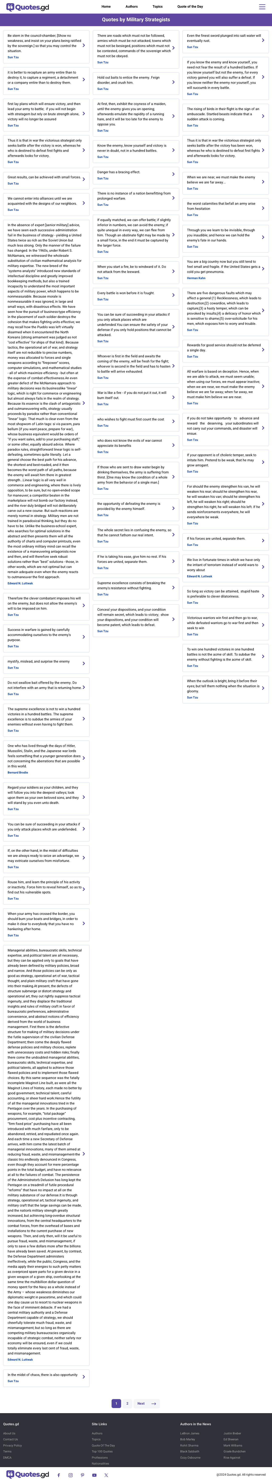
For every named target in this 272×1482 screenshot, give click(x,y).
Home (106, 6)
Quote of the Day (190, 6)
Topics (158, 6)
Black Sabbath (189, 1451)
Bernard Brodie (18, 772)
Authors (132, 6)
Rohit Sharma (189, 1445)
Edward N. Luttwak (20, 583)
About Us (9, 1433)
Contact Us (10, 1439)
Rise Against (232, 1457)
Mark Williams (233, 1445)
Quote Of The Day (103, 1445)
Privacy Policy (12, 1445)
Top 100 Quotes (102, 1451)
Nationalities (100, 1463)
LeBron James (189, 1433)
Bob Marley (187, 1439)
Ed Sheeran (231, 1439)
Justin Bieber (232, 1433)
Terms (7, 1451)
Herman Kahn (196, 278)
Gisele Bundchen (235, 1451)
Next (146, 1403)
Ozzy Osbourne (190, 1457)
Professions (100, 1457)
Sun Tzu (13, 57)
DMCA (7, 1457)
